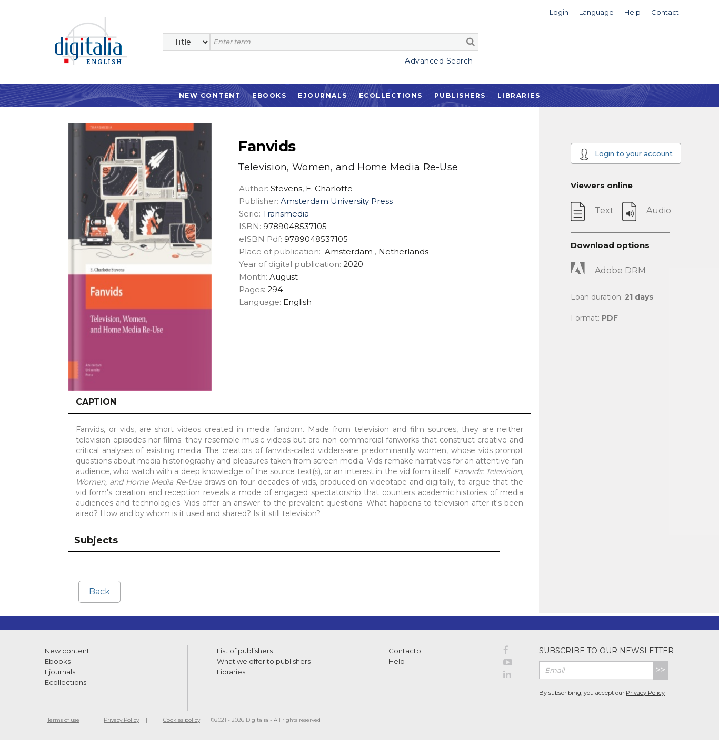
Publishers (460, 95)
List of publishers (245, 650)
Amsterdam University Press (337, 201)
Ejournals (322, 95)
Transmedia (286, 214)
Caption (96, 402)
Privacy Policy (645, 692)
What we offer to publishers (264, 661)
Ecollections (391, 95)
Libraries (519, 95)
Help (396, 661)
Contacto (404, 650)
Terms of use (63, 719)
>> (660, 670)
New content (67, 650)
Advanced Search (439, 61)
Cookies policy (181, 719)
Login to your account (626, 154)
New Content (210, 95)
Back (99, 592)
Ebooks (269, 95)
